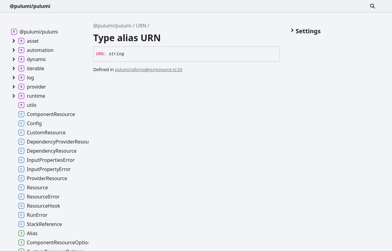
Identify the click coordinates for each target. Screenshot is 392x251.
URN (141, 25)
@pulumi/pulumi (30, 6)
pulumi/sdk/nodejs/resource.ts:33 (148, 69)
